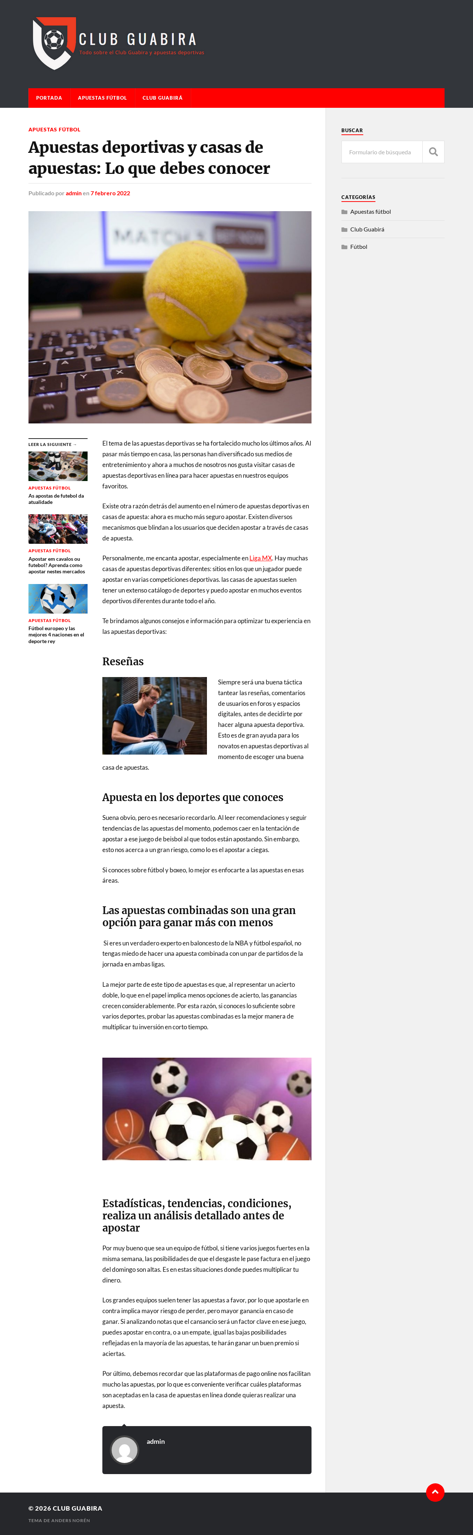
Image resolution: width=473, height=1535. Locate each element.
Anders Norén (70, 1520)
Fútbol (358, 246)
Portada (49, 98)
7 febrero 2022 (110, 192)
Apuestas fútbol (102, 98)
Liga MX (260, 558)
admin (74, 192)
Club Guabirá (163, 98)
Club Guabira (78, 1508)
